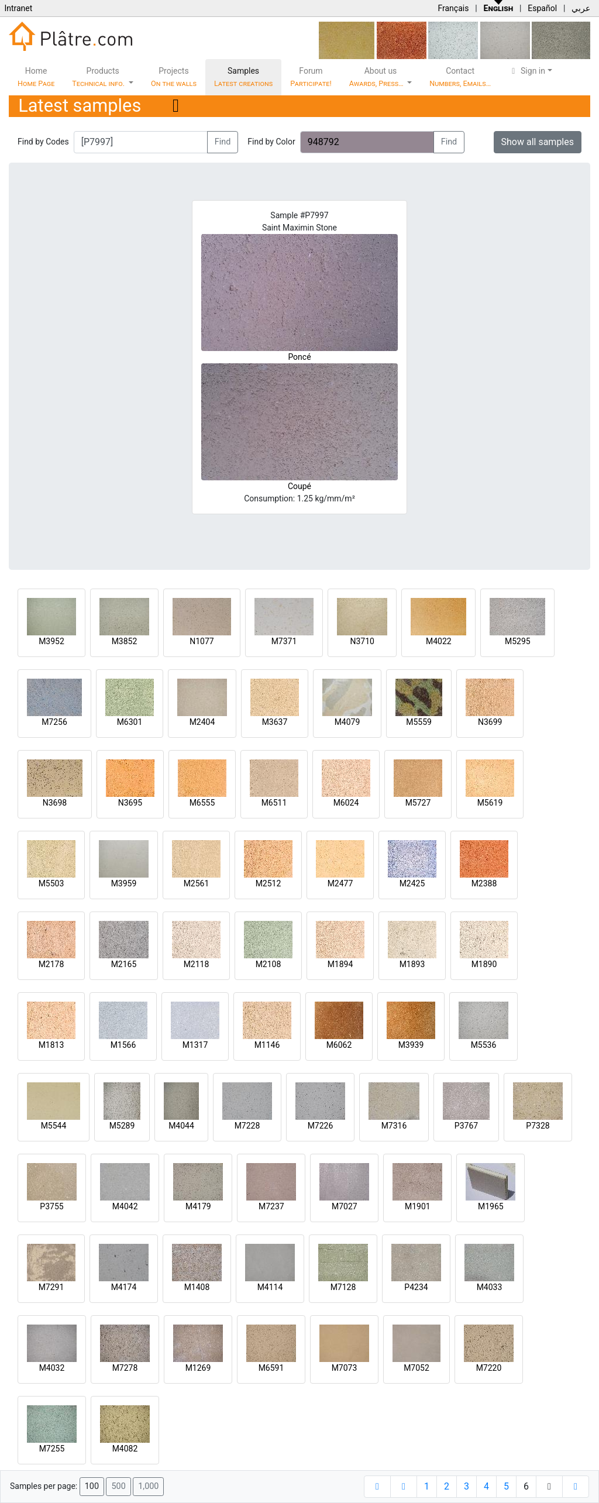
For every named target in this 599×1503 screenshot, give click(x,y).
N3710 (362, 641)
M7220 (489, 1368)
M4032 (52, 1368)
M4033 (489, 1287)
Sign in (526, 70)
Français (453, 8)
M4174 (124, 1287)
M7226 (320, 1125)
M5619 (490, 802)
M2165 (124, 964)
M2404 (202, 722)
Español (542, 8)
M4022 (439, 641)
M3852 (124, 641)
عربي (581, 8)
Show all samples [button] (537, 141)
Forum (311, 77)
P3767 (466, 1125)
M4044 (181, 1125)
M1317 (195, 1045)
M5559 (419, 722)
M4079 (347, 722)
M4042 (125, 1206)
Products (99, 77)
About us (377, 77)
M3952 (51, 641)
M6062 (339, 1045)
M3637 (275, 722)
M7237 (271, 1206)
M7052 (416, 1368)
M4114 (270, 1287)
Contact (460, 77)
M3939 (411, 1045)
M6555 (202, 802)
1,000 (148, 1486)
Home (36, 77)
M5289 (122, 1125)
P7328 (537, 1125)
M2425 (412, 883)
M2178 (51, 964)
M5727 (418, 802)
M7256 (54, 722)
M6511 (274, 802)
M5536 (484, 1045)
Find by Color (271, 141)
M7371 (284, 641)
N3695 (130, 802)
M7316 (394, 1125)
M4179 (198, 1206)
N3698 (55, 802)
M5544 (54, 1125)
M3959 (124, 883)
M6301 (130, 722)
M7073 (344, 1368)
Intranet (18, 8)
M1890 (484, 964)
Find (223, 142)
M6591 (271, 1368)
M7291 (51, 1287)
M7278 (125, 1368)
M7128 (343, 1287)
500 (118, 1486)
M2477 (340, 883)
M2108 (268, 964)
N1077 (202, 641)
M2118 (196, 964)
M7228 (247, 1125)
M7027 (344, 1206)
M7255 (52, 1448)
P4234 (416, 1287)
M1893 (412, 964)
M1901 (418, 1206)
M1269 (198, 1368)
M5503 (51, 883)
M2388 (484, 883)
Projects (174, 77)
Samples (243, 77)
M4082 (125, 1448)
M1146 (267, 1045)
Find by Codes (43, 141)
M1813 (51, 1045)
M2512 (268, 883)
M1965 (491, 1206)
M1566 (123, 1045)
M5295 (518, 641)
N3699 (490, 722)
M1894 (340, 964)
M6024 (346, 802)
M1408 (197, 1287)
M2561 (196, 883)
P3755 (51, 1206)
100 (92, 1486)
